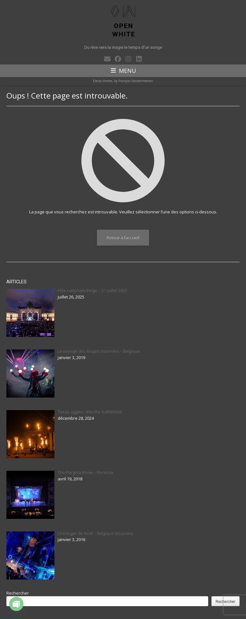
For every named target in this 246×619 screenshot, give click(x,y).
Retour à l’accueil (123, 237)
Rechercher (17, 593)
